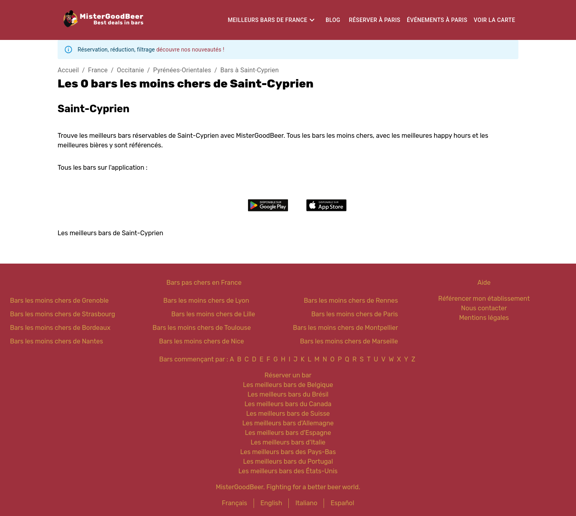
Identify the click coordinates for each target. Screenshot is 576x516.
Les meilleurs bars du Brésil (288, 394)
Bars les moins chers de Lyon (206, 300)
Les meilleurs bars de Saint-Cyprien (110, 233)
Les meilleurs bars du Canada (287, 404)
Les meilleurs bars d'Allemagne (288, 423)
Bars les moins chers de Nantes (56, 341)
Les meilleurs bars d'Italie (287, 442)
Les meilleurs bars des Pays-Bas (288, 452)
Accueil (68, 70)
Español (342, 503)
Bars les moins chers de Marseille (349, 341)
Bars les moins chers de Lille (213, 314)
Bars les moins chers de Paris (354, 314)
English (271, 503)
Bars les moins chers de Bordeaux (60, 327)
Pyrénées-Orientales (182, 70)
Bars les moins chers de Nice (201, 341)
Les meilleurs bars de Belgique (288, 385)
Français (234, 503)
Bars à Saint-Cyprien (249, 70)
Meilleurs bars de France (267, 20)
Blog (333, 20)
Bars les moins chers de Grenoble (59, 300)
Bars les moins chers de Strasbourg (62, 314)
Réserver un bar (287, 375)
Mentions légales (484, 318)
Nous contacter (484, 308)
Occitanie (130, 70)
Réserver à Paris (374, 20)
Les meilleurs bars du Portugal (288, 461)
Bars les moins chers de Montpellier (345, 327)
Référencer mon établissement (484, 298)
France (98, 70)
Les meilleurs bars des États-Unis (288, 471)
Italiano (306, 503)
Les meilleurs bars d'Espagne (288, 433)
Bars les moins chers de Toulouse (201, 327)
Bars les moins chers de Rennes (351, 300)
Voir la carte (494, 20)
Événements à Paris (437, 20)
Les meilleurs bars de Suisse (288, 413)
